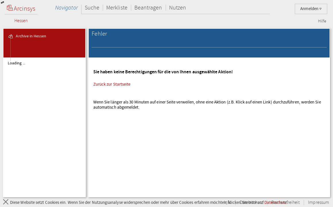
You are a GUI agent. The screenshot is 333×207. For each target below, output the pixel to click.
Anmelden (311, 9)
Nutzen (177, 7)
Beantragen (148, 7)
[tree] (44, 127)
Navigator (66, 7)
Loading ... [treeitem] (16, 63)
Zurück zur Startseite (112, 84)
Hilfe (322, 21)
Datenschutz (251, 202)
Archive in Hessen (27, 36)
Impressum (318, 202)
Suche (92, 7)
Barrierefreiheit (285, 202)
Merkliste (116, 7)
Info (227, 202)
